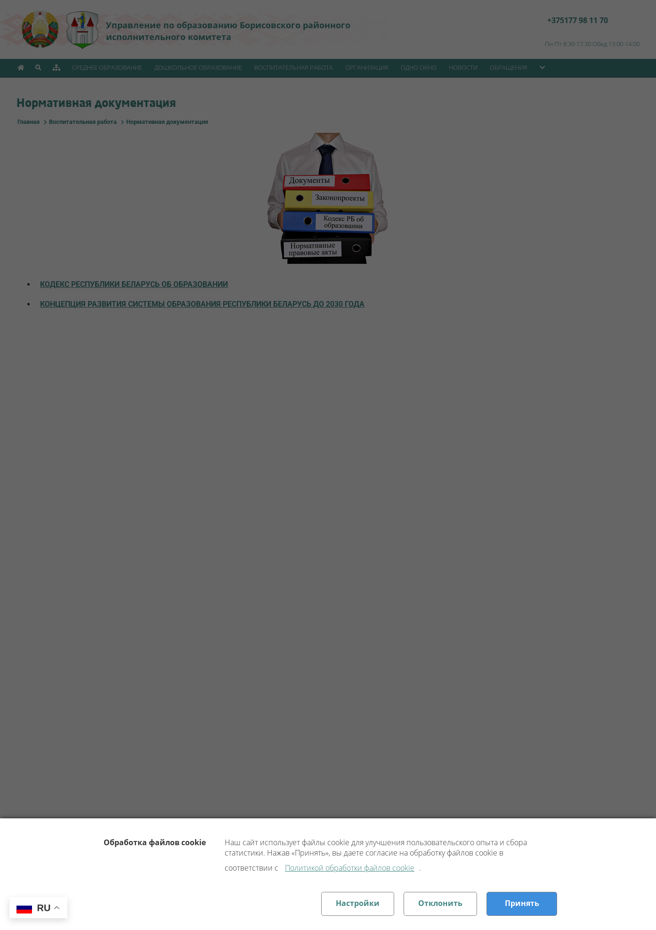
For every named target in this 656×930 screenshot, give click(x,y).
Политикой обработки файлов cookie (349, 868)
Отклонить (440, 903)
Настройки (358, 903)
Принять (522, 903)
